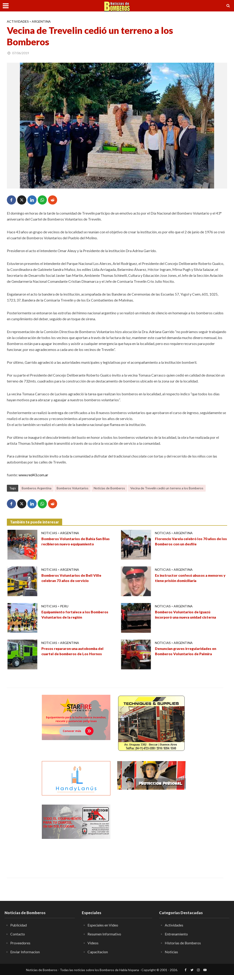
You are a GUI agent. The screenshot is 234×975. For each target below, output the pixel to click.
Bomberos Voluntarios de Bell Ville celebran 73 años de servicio (72, 578)
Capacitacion (98, 951)
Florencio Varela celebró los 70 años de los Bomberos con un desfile (189, 541)
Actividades (18, 21)
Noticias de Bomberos (109, 488)
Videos (93, 943)
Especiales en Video (103, 925)
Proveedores (20, 943)
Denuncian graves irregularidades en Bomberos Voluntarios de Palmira (187, 651)
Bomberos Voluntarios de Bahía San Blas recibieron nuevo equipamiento (76, 541)
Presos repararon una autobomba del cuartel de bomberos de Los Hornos (74, 651)
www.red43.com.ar (33, 475)
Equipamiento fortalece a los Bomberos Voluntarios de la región (76, 614)
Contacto (17, 934)
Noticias (49, 533)
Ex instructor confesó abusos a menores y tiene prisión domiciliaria (190, 578)
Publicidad (18, 925)
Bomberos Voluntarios (72, 488)
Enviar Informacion (25, 951)
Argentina (41, 21)
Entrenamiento (176, 934)
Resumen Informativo (104, 934)
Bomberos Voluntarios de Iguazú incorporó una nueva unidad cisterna (186, 614)
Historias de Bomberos (183, 943)
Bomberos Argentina (36, 488)
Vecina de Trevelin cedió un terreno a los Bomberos (166, 488)
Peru (64, 606)
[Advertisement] (151, 833)
